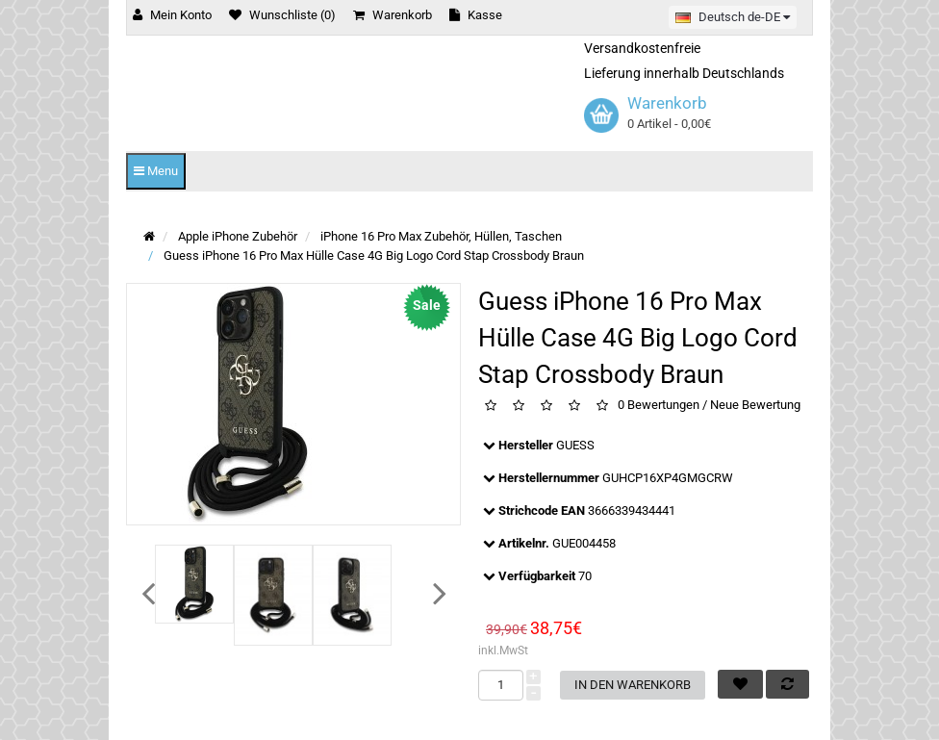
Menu (156, 171)
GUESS (575, 445)
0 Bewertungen (658, 404)
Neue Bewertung (755, 404)
